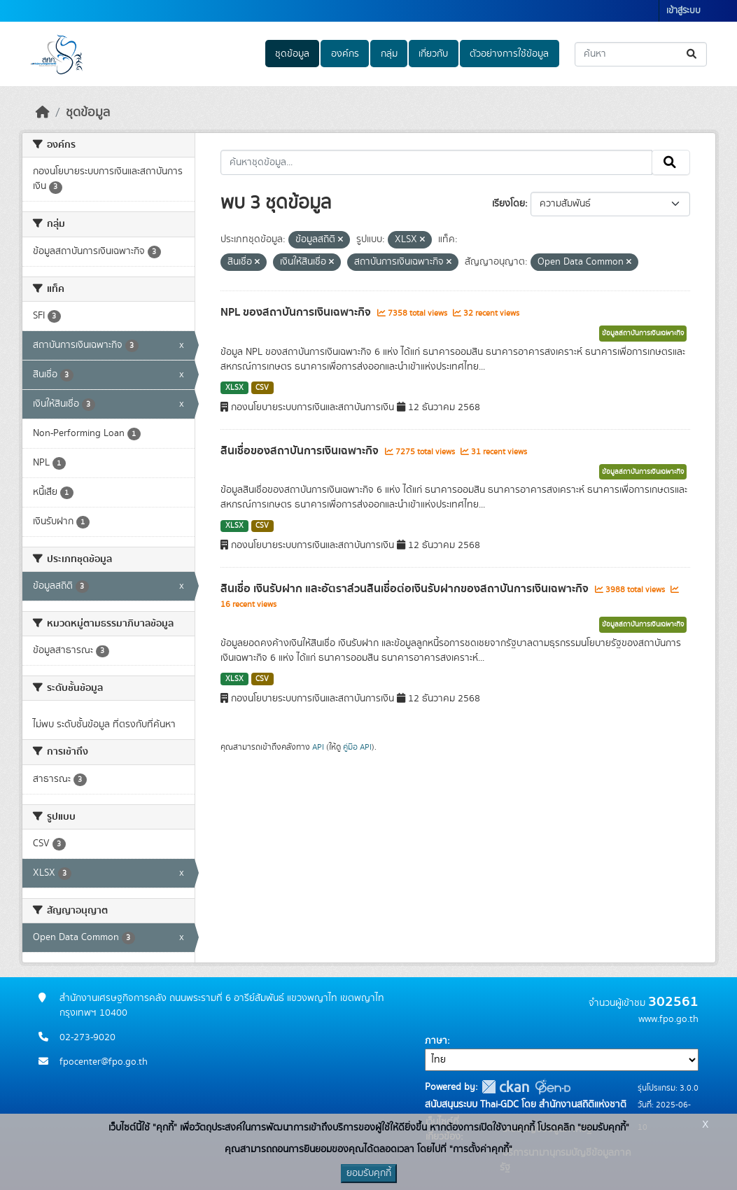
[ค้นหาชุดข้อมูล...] (641, 54)
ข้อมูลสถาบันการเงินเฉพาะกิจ (643, 333)
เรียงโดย (508, 204)
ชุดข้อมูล (292, 54)
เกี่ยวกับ (433, 54)
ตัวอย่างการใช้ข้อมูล (509, 54)
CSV (262, 387)
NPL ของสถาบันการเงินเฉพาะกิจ (297, 312)
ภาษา (436, 1041)
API (318, 747)
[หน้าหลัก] (43, 113)
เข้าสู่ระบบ (683, 11)
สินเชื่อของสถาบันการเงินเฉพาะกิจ (300, 451)
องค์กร (345, 54)
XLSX (234, 387)
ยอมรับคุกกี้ (368, 1173)
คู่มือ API (357, 747)
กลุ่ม (389, 54)
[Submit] (693, 54)
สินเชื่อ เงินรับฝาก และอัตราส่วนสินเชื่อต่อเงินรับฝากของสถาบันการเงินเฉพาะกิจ (405, 589)
